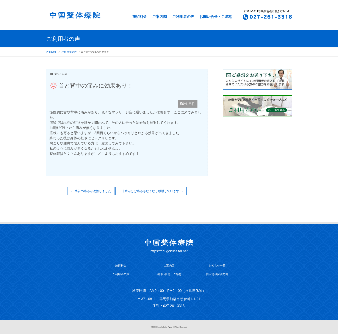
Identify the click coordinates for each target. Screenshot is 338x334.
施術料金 (139, 17)
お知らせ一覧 (217, 265)
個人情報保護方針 (217, 274)
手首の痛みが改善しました (93, 191)
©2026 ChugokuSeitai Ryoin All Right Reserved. (169, 327)
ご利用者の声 (183, 17)
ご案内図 (159, 17)
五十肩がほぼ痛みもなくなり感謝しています (149, 191)
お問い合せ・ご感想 (215, 17)
